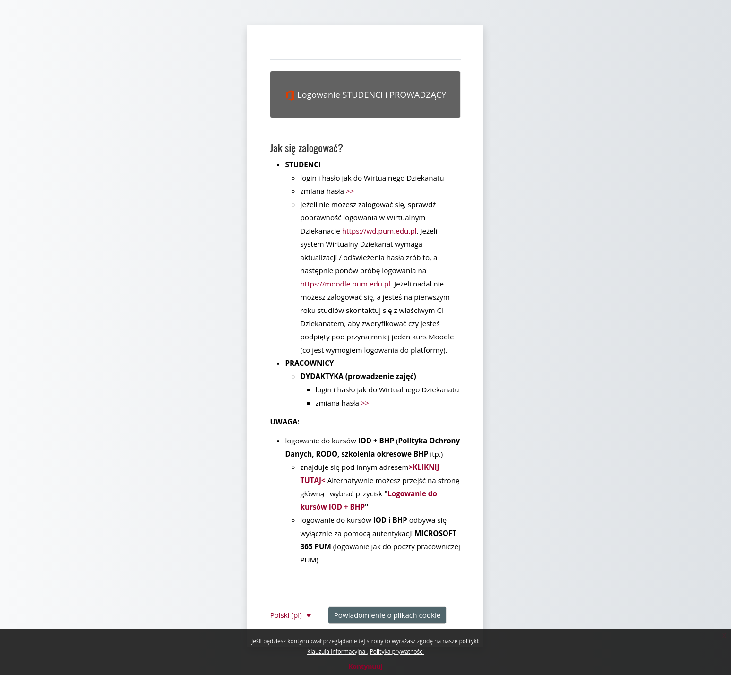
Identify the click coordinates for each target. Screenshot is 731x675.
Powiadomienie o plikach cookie (387, 615)
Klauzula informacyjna (337, 652)
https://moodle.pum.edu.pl (345, 283)
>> (350, 191)
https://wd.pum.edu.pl (379, 230)
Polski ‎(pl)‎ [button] (286, 615)
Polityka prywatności (397, 652)
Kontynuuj (365, 666)
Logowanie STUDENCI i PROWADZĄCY (366, 95)
